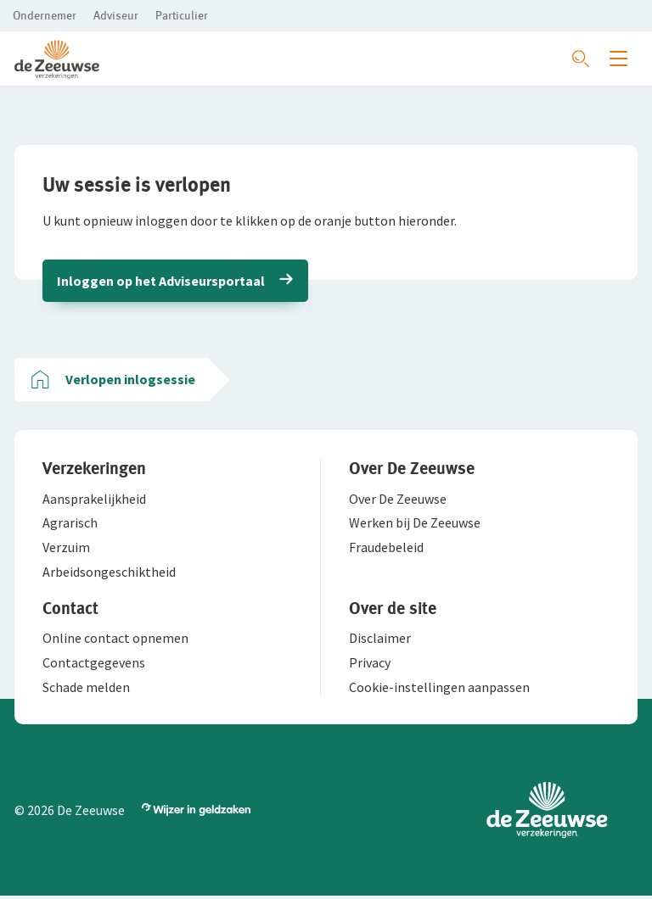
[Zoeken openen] (580, 58)
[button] (44, 15)
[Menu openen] (618, 58)
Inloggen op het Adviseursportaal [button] (162, 281)
